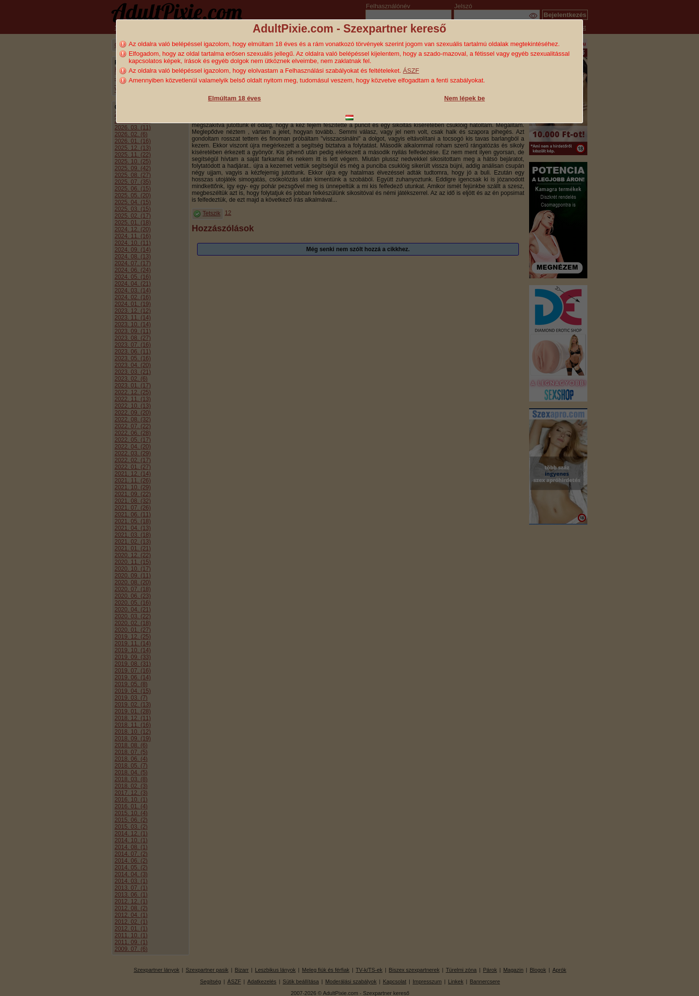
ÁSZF (411, 70)
